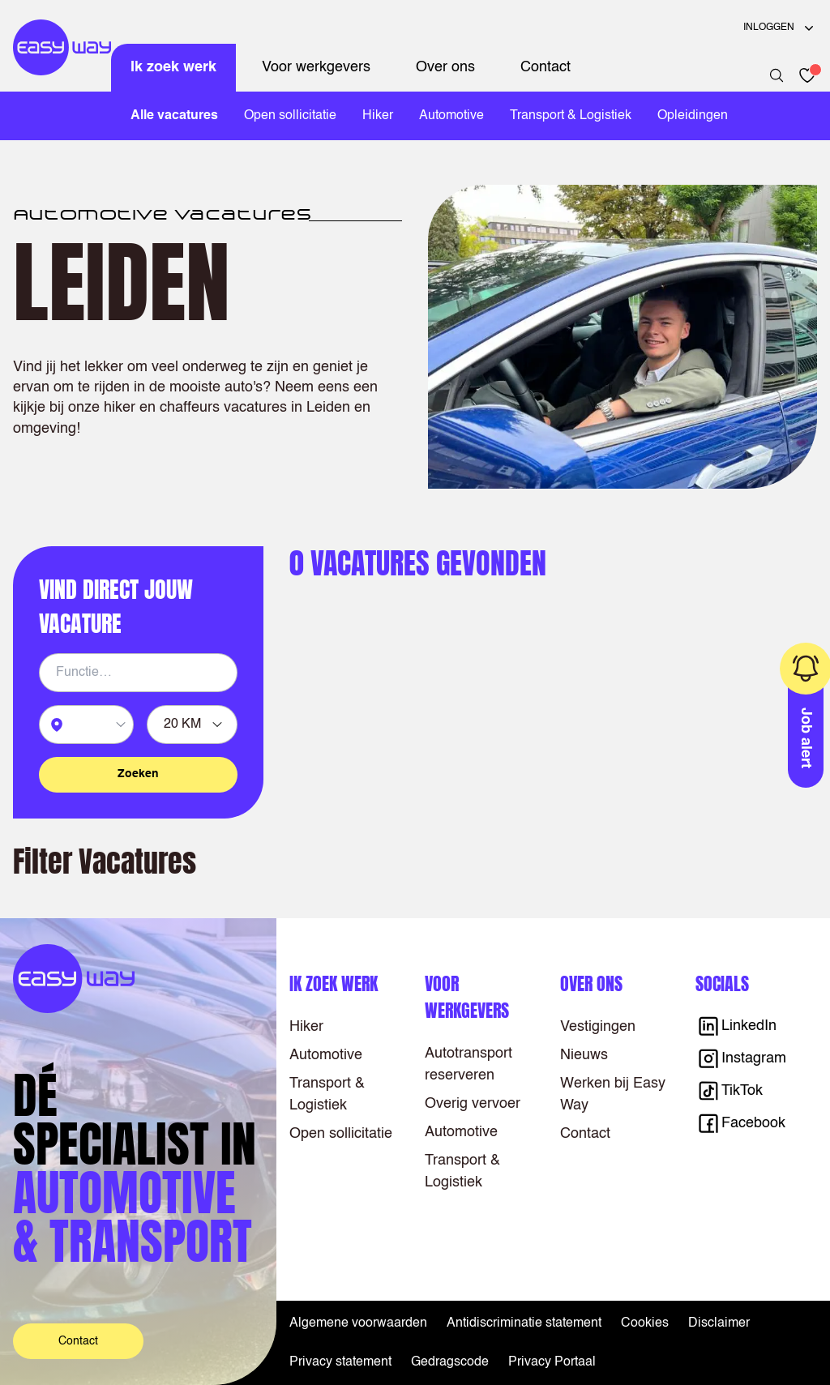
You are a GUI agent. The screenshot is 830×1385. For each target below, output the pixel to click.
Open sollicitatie (290, 115)
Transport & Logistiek (570, 115)
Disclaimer (719, 1323)
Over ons (445, 67)
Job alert (806, 737)
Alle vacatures (174, 115)
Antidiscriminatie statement (524, 1323)
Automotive (451, 115)
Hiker (377, 115)
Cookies (645, 1323)
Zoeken (138, 774)
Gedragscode (450, 1362)
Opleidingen (692, 115)
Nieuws (584, 1055)
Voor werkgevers (316, 67)
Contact (545, 67)
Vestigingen (597, 1027)
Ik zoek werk (173, 67)
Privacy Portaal (552, 1362)
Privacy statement (340, 1362)
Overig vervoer (472, 1103)
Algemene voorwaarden (358, 1323)
